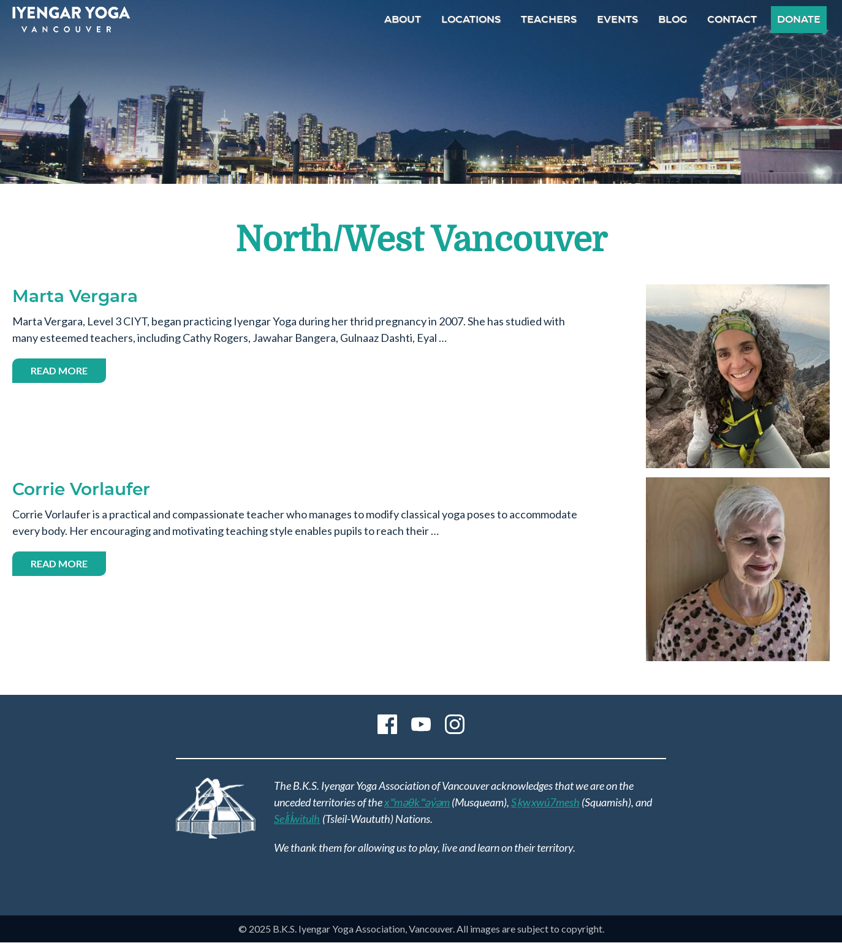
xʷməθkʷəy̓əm (417, 802)
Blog (672, 20)
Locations (471, 20)
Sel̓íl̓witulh (297, 818)
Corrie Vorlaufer (81, 490)
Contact (732, 20)
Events (617, 20)
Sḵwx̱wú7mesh (545, 802)
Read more (68, 372)
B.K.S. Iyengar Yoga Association (71, 19)
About (402, 20)
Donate (799, 20)
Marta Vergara (75, 297)
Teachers (549, 20)
